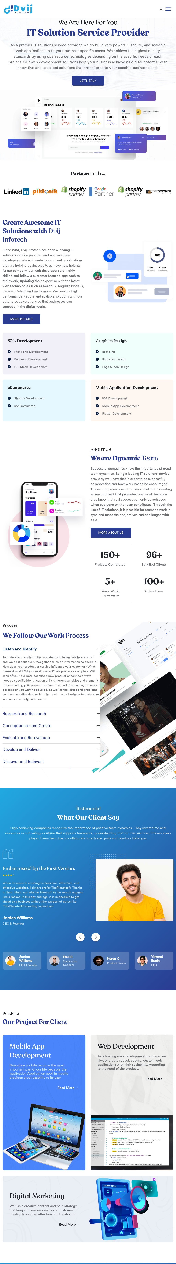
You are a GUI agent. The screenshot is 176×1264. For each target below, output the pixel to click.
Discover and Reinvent (23, 761)
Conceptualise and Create (27, 725)
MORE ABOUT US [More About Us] (110, 533)
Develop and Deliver (21, 749)
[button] (161, 9)
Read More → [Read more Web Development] (156, 1079)
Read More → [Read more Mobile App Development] (68, 1088)
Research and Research (24, 713)
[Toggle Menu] (168, 9)
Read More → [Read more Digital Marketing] (69, 1224)
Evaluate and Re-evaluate (26, 737)
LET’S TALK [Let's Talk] (88, 81)
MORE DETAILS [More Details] (21, 319)
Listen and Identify (20, 649)
